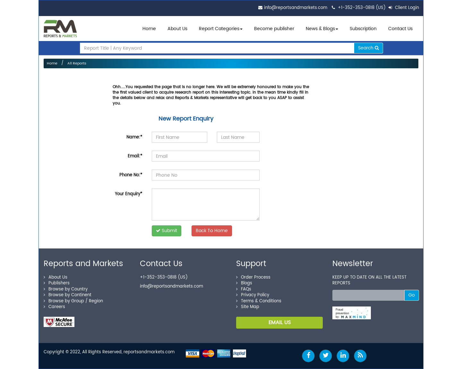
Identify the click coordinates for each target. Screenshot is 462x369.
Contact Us (400, 28)
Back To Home (212, 230)
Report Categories (219, 28)
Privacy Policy (252, 295)
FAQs (243, 289)
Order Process (253, 277)
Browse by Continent (67, 295)
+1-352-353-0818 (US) (362, 7)
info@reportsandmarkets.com (295, 7)
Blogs (244, 283)
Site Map (247, 307)
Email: (135, 156)
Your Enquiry (128, 194)
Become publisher (274, 28)
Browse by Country (66, 289)
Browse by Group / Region (73, 301)
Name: (134, 137)
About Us (177, 28)
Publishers (57, 283)
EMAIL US (280, 322)
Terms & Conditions (258, 301)
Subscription (363, 28)
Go (411, 295)
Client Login (404, 7)
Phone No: (130, 175)
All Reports (76, 63)
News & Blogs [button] (322, 28)
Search (368, 48)
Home (149, 28)
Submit (166, 230)
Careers (54, 307)
